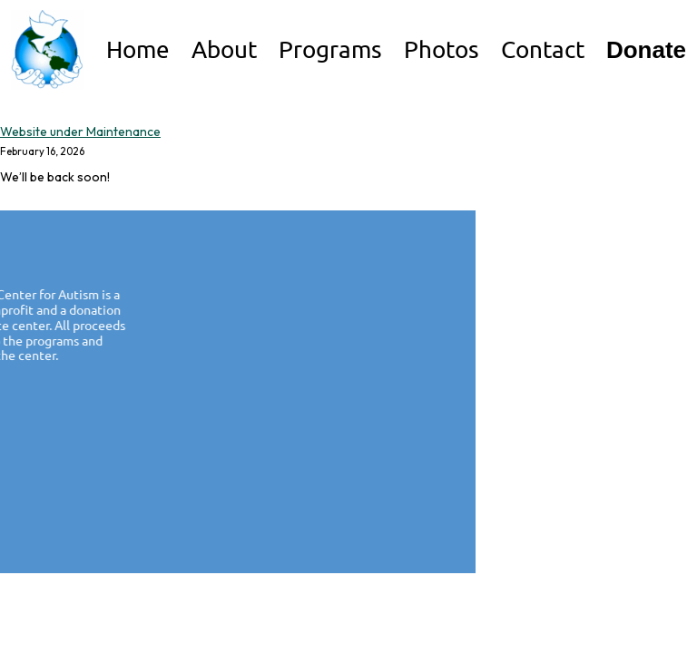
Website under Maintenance (80, 131)
